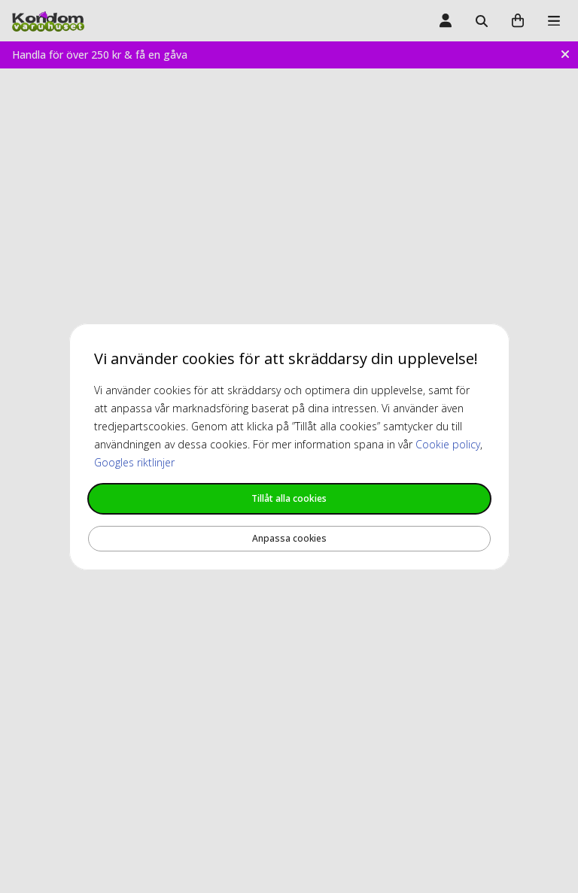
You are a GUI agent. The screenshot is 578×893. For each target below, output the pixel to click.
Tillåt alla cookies (289, 498)
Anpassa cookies (289, 538)
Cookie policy (447, 444)
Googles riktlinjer (134, 462)
